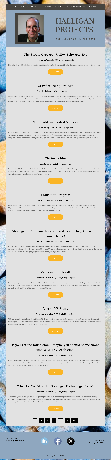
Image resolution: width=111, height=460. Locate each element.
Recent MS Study (55, 309)
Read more (56, 72)
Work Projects (28, 7)
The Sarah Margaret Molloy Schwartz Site (56, 54)
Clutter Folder (55, 159)
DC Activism (45, 7)
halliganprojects (67, 60)
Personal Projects (75, 7)
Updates (59, 7)
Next (74, 422)
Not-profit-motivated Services (55, 122)
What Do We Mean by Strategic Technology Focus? (55, 387)
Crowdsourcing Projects (55, 86)
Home (14, 7)
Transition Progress (55, 195)
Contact (93, 7)
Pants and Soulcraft (55, 273)
